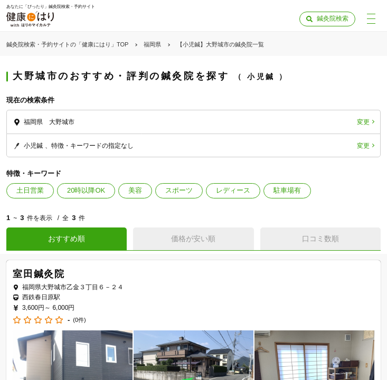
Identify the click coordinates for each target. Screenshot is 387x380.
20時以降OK (86, 190)
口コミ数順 (320, 238)
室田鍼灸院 (39, 274)
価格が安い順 (193, 238)
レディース (233, 190)
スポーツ (179, 190)
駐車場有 (287, 190)
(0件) (79, 320)
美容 (135, 190)
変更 (363, 122)
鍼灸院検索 (332, 18)
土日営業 (30, 190)
